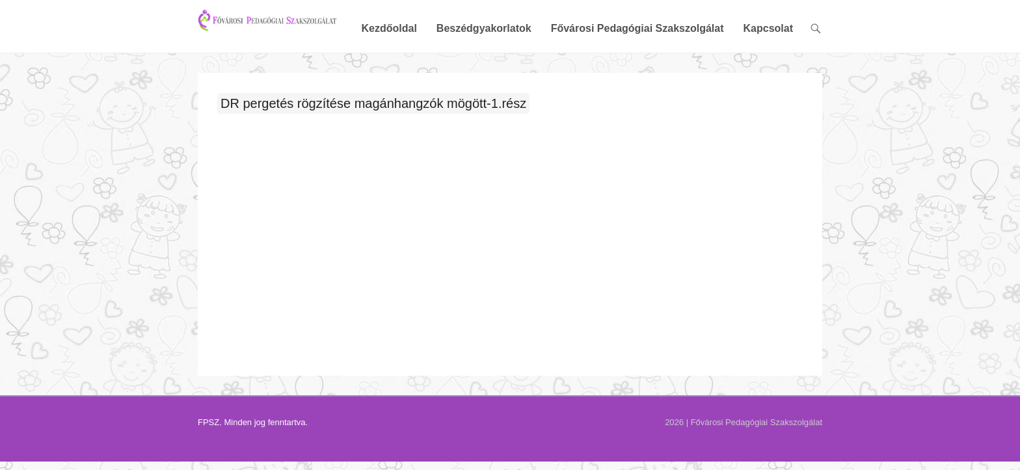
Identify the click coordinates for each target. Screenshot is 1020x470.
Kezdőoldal (388, 73)
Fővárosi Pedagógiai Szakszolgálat (637, 73)
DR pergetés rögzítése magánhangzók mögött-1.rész (373, 147)
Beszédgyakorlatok (483, 73)
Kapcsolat (768, 73)
